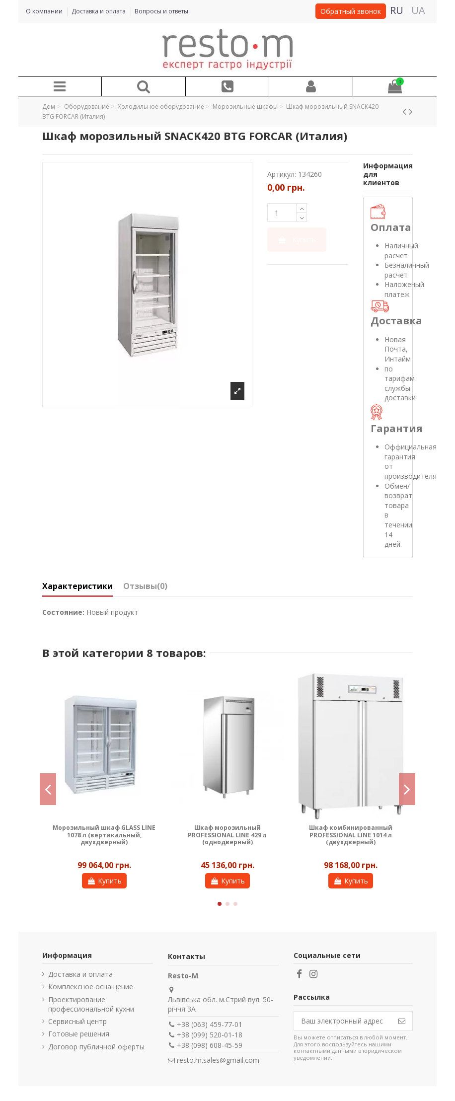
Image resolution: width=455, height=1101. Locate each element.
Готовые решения (78, 1033)
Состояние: (63, 612)
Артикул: (281, 174)
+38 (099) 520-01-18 (209, 1034)
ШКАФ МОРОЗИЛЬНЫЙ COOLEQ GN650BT (227, 831)
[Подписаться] (401, 1021)
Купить (297, 239)
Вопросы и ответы (161, 11)
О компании (45, 11)
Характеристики (77, 586)
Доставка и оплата (99, 11)
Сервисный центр (77, 1021)
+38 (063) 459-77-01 (209, 1024)
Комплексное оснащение (90, 986)
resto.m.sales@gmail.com (218, 1060)
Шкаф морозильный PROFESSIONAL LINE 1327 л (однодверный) (350, 834)
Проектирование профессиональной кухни (91, 1004)
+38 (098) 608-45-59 (209, 1045)
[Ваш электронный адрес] (342, 1021)
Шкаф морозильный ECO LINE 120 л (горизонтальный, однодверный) (104, 834)
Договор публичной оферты (96, 1046)
